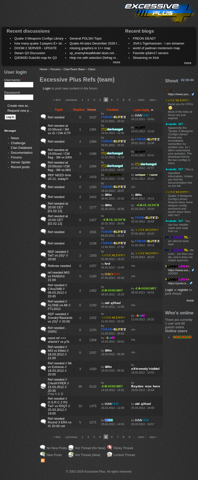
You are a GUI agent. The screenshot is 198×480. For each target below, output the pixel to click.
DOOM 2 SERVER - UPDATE (35, 48)
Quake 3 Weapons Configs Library (38, 38)
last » (153, 99)
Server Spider (20, 162)
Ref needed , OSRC (57, 329)
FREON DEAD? (144, 38)
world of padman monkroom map (156, 48)
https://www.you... (179, 94)
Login (47, 88)
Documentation (21, 152)
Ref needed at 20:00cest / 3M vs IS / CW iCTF (59, 129)
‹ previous (71, 99)
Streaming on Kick (146, 58)
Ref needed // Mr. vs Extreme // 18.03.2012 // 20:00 (60, 368)
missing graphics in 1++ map (90, 48)
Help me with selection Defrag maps (95, 58)
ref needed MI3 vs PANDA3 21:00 (58, 276)
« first (56, 99)
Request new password (24, 110)
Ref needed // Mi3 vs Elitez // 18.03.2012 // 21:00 (58, 352)
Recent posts (20, 167)
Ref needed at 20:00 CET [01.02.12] (58, 207)
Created (112, 109)
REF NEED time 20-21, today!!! (59, 177)
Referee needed (59, 266)
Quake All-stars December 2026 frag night (99, 43)
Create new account (21, 106)
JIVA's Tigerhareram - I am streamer (158, 43)
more (116, 62)
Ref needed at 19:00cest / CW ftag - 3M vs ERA (60, 153)
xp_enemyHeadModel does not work (96, 53)
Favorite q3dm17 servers (151, 53)
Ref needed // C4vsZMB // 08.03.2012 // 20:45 (57, 290)
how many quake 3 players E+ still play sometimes (50, 43)
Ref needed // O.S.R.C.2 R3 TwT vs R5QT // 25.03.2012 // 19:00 (59, 406)
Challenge (18, 143)
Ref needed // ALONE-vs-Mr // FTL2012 (59, 305)
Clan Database (21, 148)
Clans (92, 69)
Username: (13, 80)
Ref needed (56, 117)
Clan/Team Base (74, 69)
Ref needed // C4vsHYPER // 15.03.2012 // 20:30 (58, 385)
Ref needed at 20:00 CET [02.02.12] (58, 219)
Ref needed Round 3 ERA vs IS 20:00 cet (59, 422)
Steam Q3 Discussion (29, 53)
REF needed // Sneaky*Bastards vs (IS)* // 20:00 (60, 317)
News (15, 138)
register (183, 290)
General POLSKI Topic (86, 38)
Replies (79, 109)
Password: (13, 92)
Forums (16, 157)
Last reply (144, 110)
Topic (59, 109)
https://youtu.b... (178, 283)
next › (142, 99)
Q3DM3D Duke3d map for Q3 (35, 58)
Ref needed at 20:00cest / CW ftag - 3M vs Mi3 (59, 166)
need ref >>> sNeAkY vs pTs (58, 340)
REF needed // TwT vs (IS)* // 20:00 (58, 255)
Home (43, 69)
